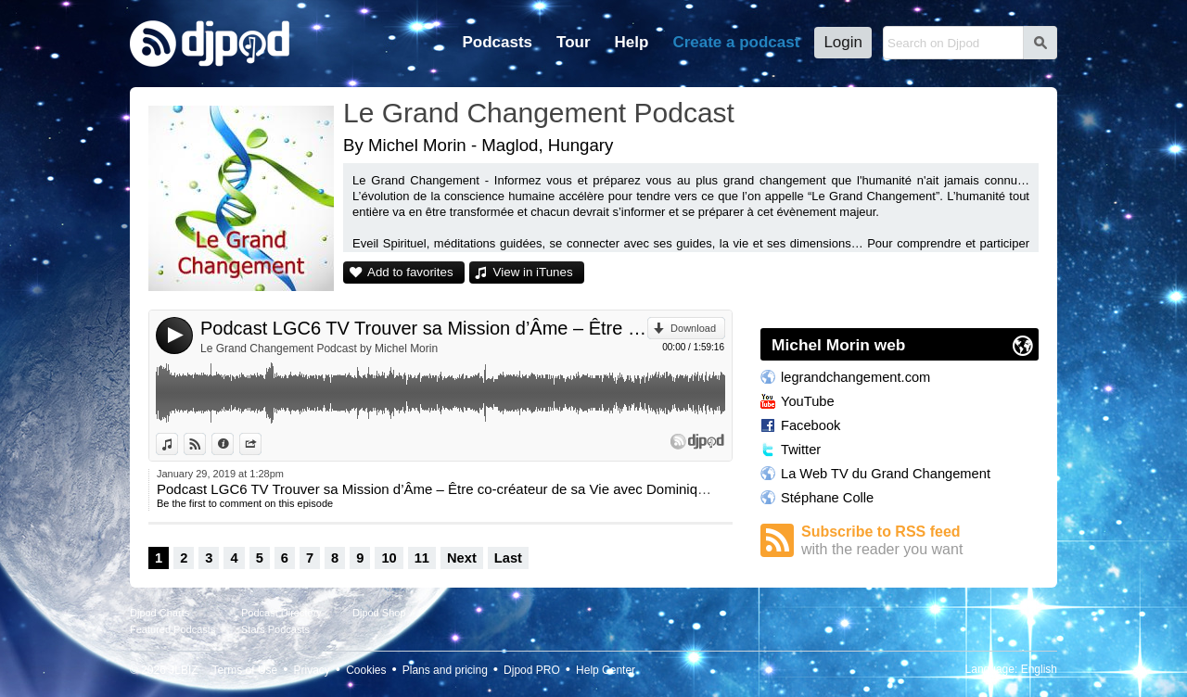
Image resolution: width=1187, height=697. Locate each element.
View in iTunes (533, 272)
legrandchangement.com (855, 377)
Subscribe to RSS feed (920, 541)
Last (508, 558)
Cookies (366, 670)
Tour (573, 42)
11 (422, 558)
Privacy (312, 670)
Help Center (605, 670)
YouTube (808, 401)
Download (693, 328)
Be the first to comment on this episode (245, 503)
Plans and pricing (445, 670)
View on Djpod (205, 444)
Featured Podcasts (172, 629)
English (1039, 669)
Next (462, 558)
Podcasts (497, 42)
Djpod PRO (532, 670)
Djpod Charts (159, 612)
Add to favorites (410, 272)
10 (388, 558)
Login (842, 42)
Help (632, 42)
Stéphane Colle (827, 497)
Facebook (810, 425)
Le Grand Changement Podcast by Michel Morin (319, 348)
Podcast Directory (281, 612)
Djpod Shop (379, 612)
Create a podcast (735, 42)
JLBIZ (183, 670)
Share (261, 444)
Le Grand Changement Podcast (538, 112)
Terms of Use (245, 670)
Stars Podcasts (275, 629)
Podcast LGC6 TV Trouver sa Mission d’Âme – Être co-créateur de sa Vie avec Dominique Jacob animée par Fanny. (423, 328)
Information (233, 444)
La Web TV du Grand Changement (885, 473)
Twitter (801, 449)
